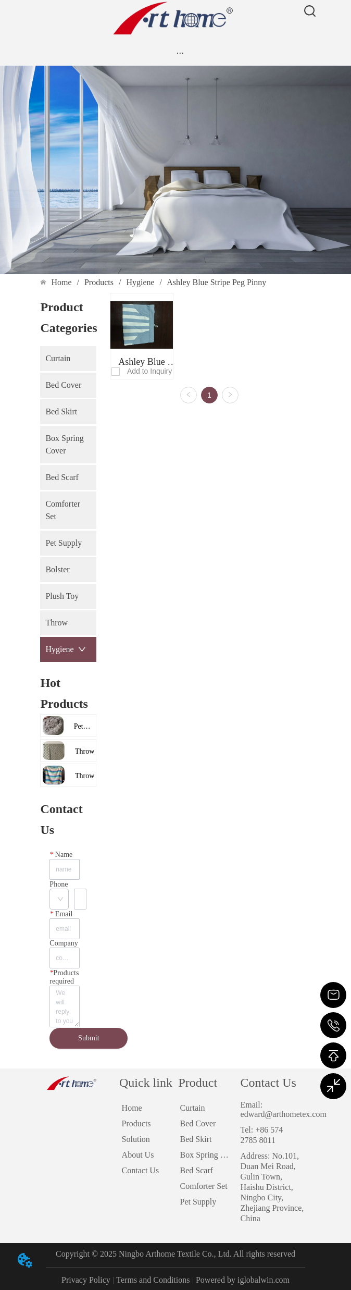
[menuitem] (180, 53)
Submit (88, 1038)
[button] (180, 53)
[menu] (180, 53)
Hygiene (140, 282)
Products (99, 282)
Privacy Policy (85, 1279)
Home (61, 282)
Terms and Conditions (153, 1279)
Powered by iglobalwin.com (243, 1279)
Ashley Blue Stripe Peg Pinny (215, 282)
